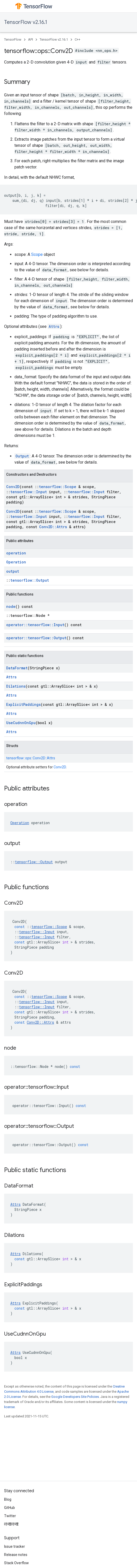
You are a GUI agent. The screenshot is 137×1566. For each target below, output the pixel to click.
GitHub (9, 1508)
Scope (37, 254)
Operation (16, 562)
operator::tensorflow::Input (35, 624)
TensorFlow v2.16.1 (25, 22)
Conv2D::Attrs (53, 526)
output (12, 571)
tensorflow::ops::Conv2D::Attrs (30, 758)
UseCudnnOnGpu (21, 722)
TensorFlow (12, 39)
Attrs (54, 326)
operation (16, 553)
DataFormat (17, 667)
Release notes (15, 1555)
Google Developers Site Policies (75, 1397)
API (30, 39)
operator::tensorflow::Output (36, 637)
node (10, 606)
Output (22, 456)
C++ (77, 39)
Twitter (10, 1516)
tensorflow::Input (28, 491)
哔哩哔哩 (11, 1524)
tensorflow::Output (29, 580)
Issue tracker (14, 1546)
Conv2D (13, 486)
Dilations (15, 686)
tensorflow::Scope (57, 486)
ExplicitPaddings (23, 704)
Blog (7, 1499)
